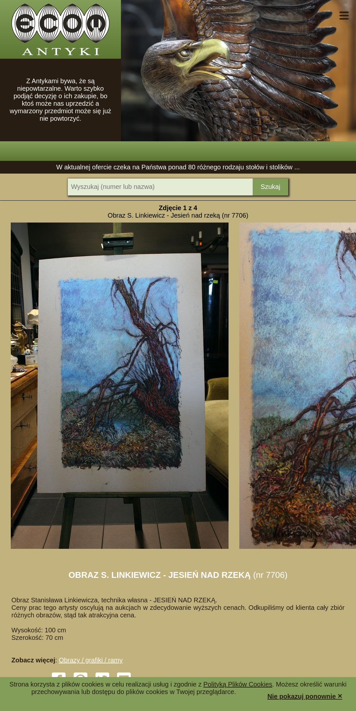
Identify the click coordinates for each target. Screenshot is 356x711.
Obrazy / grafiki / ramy (91, 660)
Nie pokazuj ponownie (304, 695)
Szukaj (270, 186)
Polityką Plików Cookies (237, 684)
